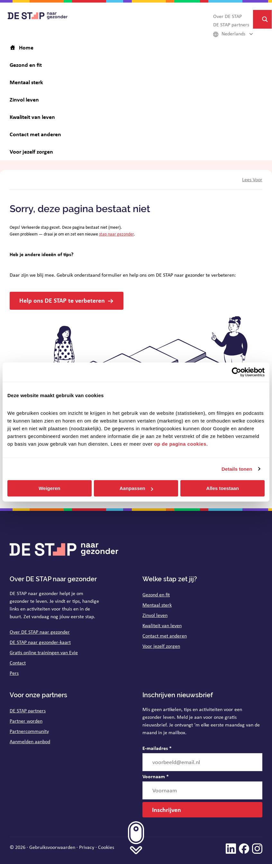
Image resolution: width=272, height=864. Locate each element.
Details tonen (237, 469)
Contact (18, 662)
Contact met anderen (164, 635)
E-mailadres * (157, 748)
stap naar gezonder (116, 234)
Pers (14, 673)
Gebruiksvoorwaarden (52, 847)
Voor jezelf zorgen (161, 646)
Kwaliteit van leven (162, 625)
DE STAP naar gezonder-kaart (40, 642)
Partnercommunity (29, 731)
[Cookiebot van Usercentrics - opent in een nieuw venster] (236, 372)
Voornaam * (155, 776)
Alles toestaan (222, 488)
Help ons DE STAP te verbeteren (62, 300)
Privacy (86, 847)
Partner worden (26, 720)
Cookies (106, 847)
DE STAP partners (28, 710)
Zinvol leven (155, 615)
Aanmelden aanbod (30, 741)
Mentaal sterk (157, 604)
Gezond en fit (156, 594)
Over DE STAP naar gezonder (40, 631)
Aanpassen (136, 488)
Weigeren (49, 488)
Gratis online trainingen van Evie (44, 652)
